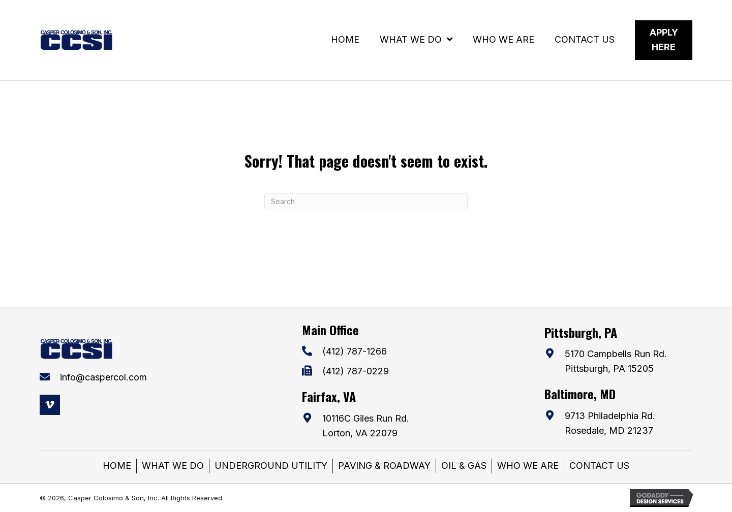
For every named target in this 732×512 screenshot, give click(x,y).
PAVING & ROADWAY (384, 465)
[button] (50, 405)
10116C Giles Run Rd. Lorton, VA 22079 (365, 425)
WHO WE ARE (528, 465)
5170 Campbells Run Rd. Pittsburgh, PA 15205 (616, 361)
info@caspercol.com (103, 377)
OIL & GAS (463, 465)
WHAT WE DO (173, 465)
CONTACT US (599, 465)
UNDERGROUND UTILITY (271, 465)
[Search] (366, 201)
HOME (117, 465)
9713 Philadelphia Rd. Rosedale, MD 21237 (610, 423)
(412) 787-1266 (354, 351)
